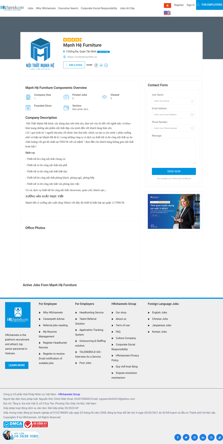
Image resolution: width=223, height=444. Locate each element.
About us (121, 318)
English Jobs (159, 312)
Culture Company (126, 338)
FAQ (118, 331)
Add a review (74, 65)
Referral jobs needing (55, 325)
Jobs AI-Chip (127, 8)
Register (179, 5)
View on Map (103, 52)
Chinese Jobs (160, 318)
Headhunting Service (91, 312)
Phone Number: (160, 122)
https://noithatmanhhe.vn (82, 56)
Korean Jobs (159, 331)
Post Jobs (85, 362)
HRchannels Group (124, 304)
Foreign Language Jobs (163, 304)
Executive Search (68, 8)
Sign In (191, 5)
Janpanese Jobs (161, 325)
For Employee (48, 304)
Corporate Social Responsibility (99, 8)
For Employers (84, 304)
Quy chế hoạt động (127, 366)
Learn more (17, 365)
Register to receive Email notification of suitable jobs (52, 358)
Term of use (123, 325)
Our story (121, 312)
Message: (157, 135)
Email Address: (159, 108)
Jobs (30, 8)
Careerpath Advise (53, 318)
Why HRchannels (46, 8)
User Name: (158, 94)
